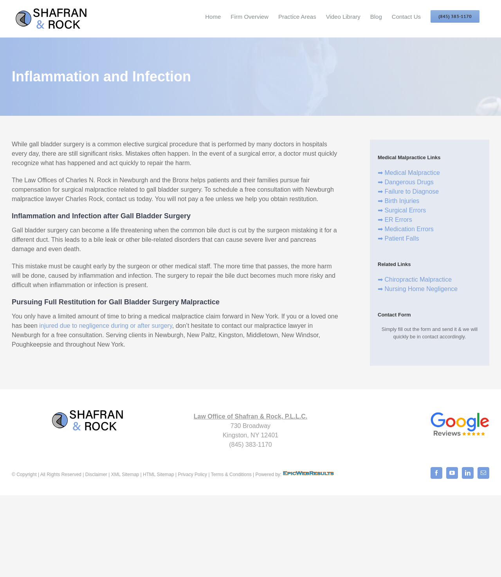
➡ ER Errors (395, 219)
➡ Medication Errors (406, 229)
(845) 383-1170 (250, 444)
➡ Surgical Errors (402, 210)
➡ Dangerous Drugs (406, 182)
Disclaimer (96, 474)
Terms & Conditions (231, 474)
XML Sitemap (125, 474)
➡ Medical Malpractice (409, 172)
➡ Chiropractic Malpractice (415, 279)
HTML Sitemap (158, 474)
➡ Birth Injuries (398, 201)
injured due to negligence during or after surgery (105, 325)
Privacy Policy (192, 474)
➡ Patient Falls (398, 238)
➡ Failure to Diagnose (408, 191)
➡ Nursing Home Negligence (418, 289)
